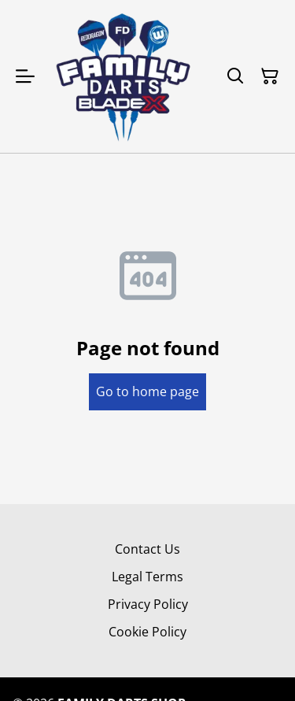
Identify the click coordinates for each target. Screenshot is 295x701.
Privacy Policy (148, 604)
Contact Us (147, 549)
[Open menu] (25, 76)
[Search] (235, 76)
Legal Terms (147, 576)
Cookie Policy (147, 631)
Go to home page (147, 391)
